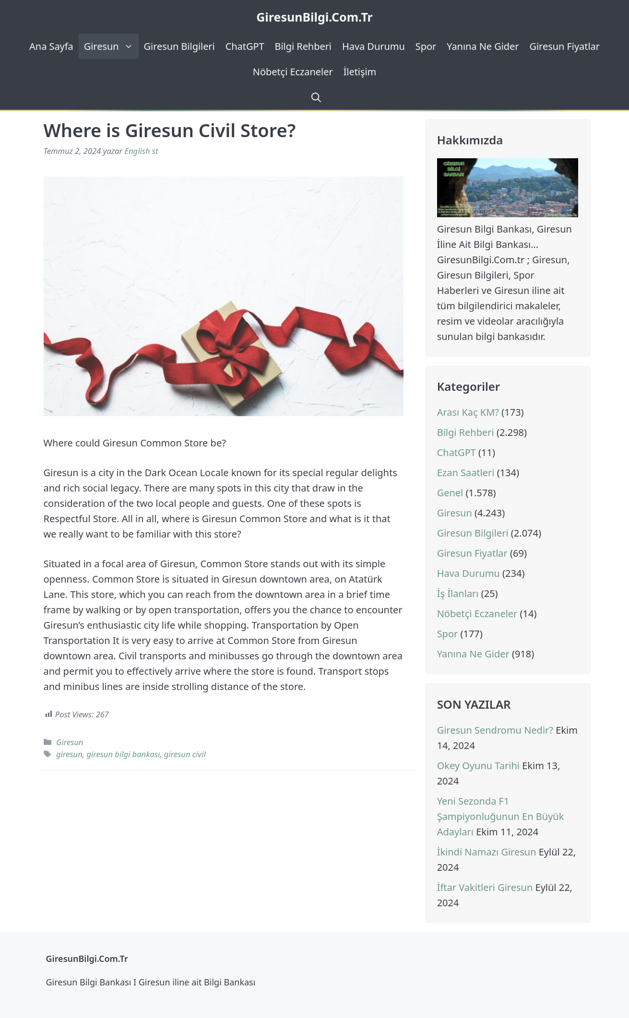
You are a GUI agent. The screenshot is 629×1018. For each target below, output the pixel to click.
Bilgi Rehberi (303, 46)
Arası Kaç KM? (468, 412)
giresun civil (185, 754)
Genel (450, 492)
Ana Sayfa (51, 46)
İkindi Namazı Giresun (486, 851)
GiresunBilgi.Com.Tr (314, 17)
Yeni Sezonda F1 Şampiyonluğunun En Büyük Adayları (500, 816)
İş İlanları (458, 593)
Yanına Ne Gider (483, 46)
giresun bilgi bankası (123, 754)
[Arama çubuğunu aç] (314, 97)
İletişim (360, 71)
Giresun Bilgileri (179, 46)
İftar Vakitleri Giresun (485, 887)
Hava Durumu (373, 46)
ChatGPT (244, 46)
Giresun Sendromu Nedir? (495, 730)
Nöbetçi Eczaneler (293, 71)
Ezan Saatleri (466, 472)
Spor (425, 46)
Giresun (111, 46)
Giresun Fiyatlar (565, 46)
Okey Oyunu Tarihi (478, 765)
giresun (69, 754)
